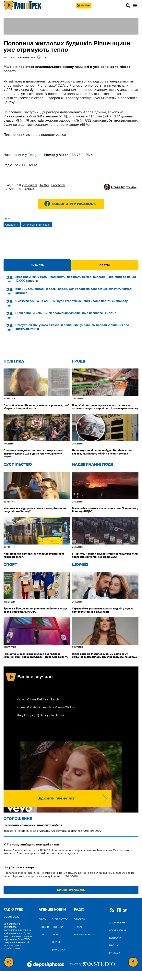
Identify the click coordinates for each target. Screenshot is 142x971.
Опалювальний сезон (37, 224)
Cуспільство (18, 464)
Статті (42, 934)
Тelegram (35, 155)
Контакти (115, 937)
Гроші (78, 361)
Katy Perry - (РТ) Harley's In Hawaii (40, 715)
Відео (42, 919)
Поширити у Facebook (74, 204)
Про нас (114, 945)
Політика (14, 361)
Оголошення (18, 818)
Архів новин (117, 922)
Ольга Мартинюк (123, 187)
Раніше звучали (84, 934)
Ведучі (78, 927)
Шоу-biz (80, 564)
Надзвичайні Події (92, 464)
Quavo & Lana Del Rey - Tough (38, 699)
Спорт (10, 564)
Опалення (11, 224)
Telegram (30, 185)
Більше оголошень (71, 890)
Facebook (58, 185)
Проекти (79, 919)
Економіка (58, 949)
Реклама (114, 953)
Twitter (44, 185)
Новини (44, 927)
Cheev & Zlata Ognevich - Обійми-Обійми (46, 707)
